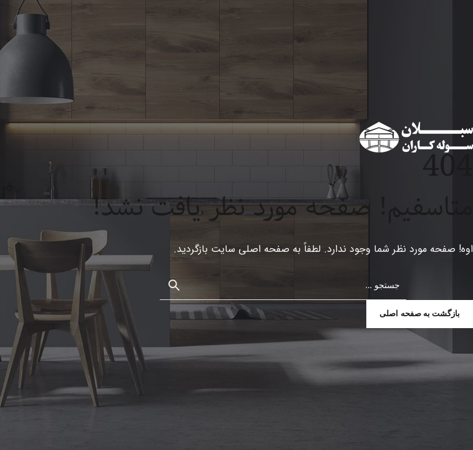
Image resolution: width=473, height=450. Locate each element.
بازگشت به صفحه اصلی (419, 313)
